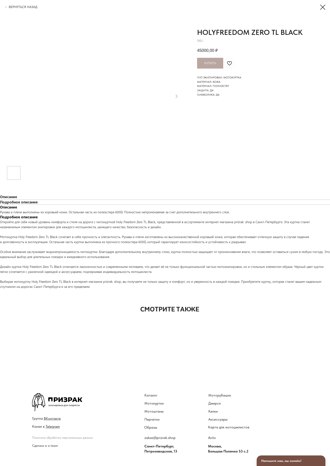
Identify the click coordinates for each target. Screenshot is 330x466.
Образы (150, 427)
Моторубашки (219, 395)
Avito (212, 437)
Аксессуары (218, 419)
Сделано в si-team (45, 445)
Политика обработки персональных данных (62, 437)
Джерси (214, 403)
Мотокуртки (154, 403)
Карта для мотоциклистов (228, 427)
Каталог (150, 395)
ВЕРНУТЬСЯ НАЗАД (23, 7)
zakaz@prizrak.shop (160, 437)
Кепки (213, 411)
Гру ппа (46, 418)
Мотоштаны (154, 411)
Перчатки (152, 419)
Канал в (46, 426)
